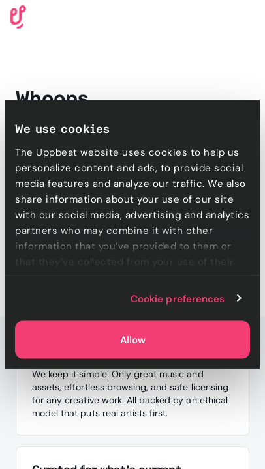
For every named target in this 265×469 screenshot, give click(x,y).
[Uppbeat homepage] (18, 16)
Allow (133, 340)
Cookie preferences (178, 298)
